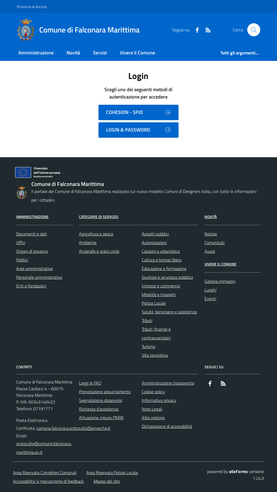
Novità (211, 216)
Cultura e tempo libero (162, 260)
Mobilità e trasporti (159, 294)
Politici (22, 260)
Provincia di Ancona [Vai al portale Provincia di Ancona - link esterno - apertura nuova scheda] (32, 6)
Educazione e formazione (164, 268)
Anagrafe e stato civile (99, 251)
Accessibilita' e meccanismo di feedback (48, 481)
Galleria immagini (220, 281)
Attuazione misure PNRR (101, 417)
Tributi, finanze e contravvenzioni (156, 333)
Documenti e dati (31, 234)
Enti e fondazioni (31, 286)
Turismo (148, 346)
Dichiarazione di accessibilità (167, 426)
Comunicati (215, 242)
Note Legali (152, 409)
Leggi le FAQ (90, 383)
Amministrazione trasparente (168, 383)
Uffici (20, 242)
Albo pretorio (153, 417)
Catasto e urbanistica (161, 251)
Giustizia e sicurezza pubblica (167, 277)
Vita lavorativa (155, 355)
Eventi (210, 298)
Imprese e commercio (161, 286)
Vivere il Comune (220, 264)
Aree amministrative (34, 268)
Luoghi (210, 290)
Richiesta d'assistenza (98, 409)
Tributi (147, 320)
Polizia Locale (154, 303)
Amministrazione (32, 216)
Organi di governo (32, 251)
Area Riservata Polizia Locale (112, 472)
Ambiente (88, 242)
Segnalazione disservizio (100, 400)
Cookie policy (153, 391)
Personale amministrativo (39, 277)
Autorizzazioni (154, 242)
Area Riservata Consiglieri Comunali (45, 472)
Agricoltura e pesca (96, 234)
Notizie (211, 234)
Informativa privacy (159, 400)
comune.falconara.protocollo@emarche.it (73, 428)
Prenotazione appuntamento (105, 391)
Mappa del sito (107, 481)
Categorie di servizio (98, 216)
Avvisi (210, 251)
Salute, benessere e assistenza (169, 312)
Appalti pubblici (155, 234)
